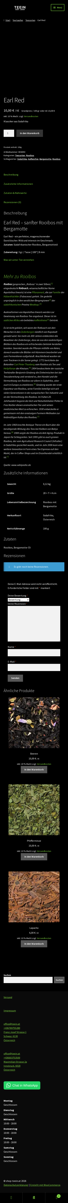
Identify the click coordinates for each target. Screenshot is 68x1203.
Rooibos (30, 155)
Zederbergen (27, 331)
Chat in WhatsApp (25, 1085)
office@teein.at (12, 1023)
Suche (34, 1197)
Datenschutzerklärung (16, 1185)
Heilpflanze (10, 368)
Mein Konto (11, 1197)
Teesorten (30, 20)
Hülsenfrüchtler (11, 296)
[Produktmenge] (9, 133)
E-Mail (12, 661)
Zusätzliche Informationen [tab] (18, 183)
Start (8, 20)
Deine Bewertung (18, 595)
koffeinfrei (33, 159)
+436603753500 (12, 1057)
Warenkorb (53, 1195)
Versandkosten (31, 116)
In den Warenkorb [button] (34, 769)
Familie (56, 292)
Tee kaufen (18, 20)
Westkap (34, 304)
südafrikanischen (12, 304)
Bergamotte (45, 159)
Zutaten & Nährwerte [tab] (15, 192)
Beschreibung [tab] (11, 174)
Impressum (10, 1010)
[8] (12, 432)
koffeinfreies (40, 320)
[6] (30, 368)
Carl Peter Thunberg (24, 364)
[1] (52, 283)
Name (12, 646)
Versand (8, 997)
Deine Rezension (17, 603)
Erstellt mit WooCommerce (45, 1185)
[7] (38, 416)
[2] (50, 300)
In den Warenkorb (29, 133)
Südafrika (22, 159)
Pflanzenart (38, 292)
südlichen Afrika (12, 320)
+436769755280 (12, 1028)
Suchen (7, 975)
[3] (40, 304)
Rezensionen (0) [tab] (12, 202)
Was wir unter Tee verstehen (19, 259)
